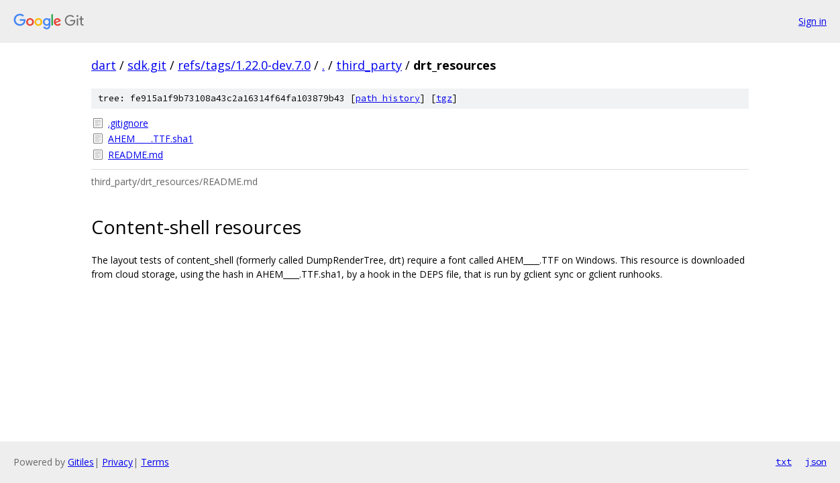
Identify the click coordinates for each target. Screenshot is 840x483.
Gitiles (81, 461)
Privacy (117, 461)
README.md (135, 154)
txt (784, 461)
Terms (155, 461)
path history (388, 98)
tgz (444, 98)
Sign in (812, 21)
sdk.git (146, 65)
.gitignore (128, 123)
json (816, 461)
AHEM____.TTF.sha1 (150, 138)
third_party (369, 65)
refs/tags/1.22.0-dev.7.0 (244, 65)
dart (103, 65)
